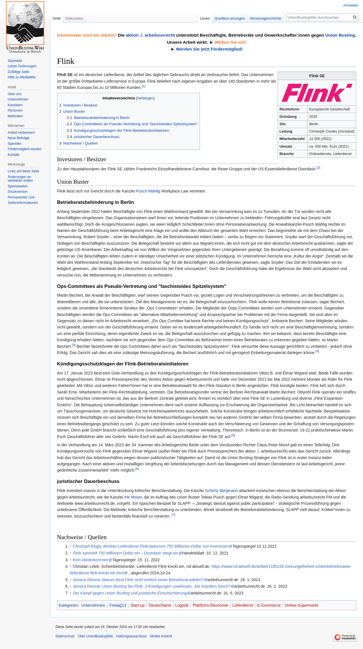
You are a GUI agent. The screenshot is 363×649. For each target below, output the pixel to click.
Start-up (137, 605)
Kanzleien (15, 105)
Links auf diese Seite (23, 171)
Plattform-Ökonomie (210, 605)
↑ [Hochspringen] (71, 546)
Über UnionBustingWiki (95, 636)
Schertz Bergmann (221, 490)
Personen (15, 110)
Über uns (15, 94)
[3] (73, 345)
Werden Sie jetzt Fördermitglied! (209, 49)
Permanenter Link (21, 197)
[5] (233, 435)
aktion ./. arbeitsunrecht (150, 35)
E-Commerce (268, 605)
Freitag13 (117, 605)
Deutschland (160, 605)
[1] (143, 86)
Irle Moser (133, 497)
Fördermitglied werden (24, 149)
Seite (56, 18)
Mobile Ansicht (161, 636)
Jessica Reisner (138, 579)
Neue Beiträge (18, 138)
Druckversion (18, 192)
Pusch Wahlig (148, 191)
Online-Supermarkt (301, 605)
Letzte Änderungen (22, 66)
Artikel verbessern (21, 133)
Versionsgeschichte (265, 18)
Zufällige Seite (18, 72)
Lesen (205, 18)
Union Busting (340, 35)
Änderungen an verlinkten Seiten (20, 179)
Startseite (15, 61)
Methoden (15, 116)
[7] (173, 514)
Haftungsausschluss (131, 636)
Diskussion (74, 18)
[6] (137, 469)
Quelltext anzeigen (229, 18)
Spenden (14, 144)
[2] (318, 167)
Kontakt (13, 155)
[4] (317, 351)
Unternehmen (93, 605)
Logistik (182, 605)
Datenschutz (65, 636)
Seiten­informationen (23, 203)
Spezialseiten (18, 186)
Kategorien (68, 605)
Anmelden (350, 5)
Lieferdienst (243, 605)
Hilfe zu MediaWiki (22, 77)
